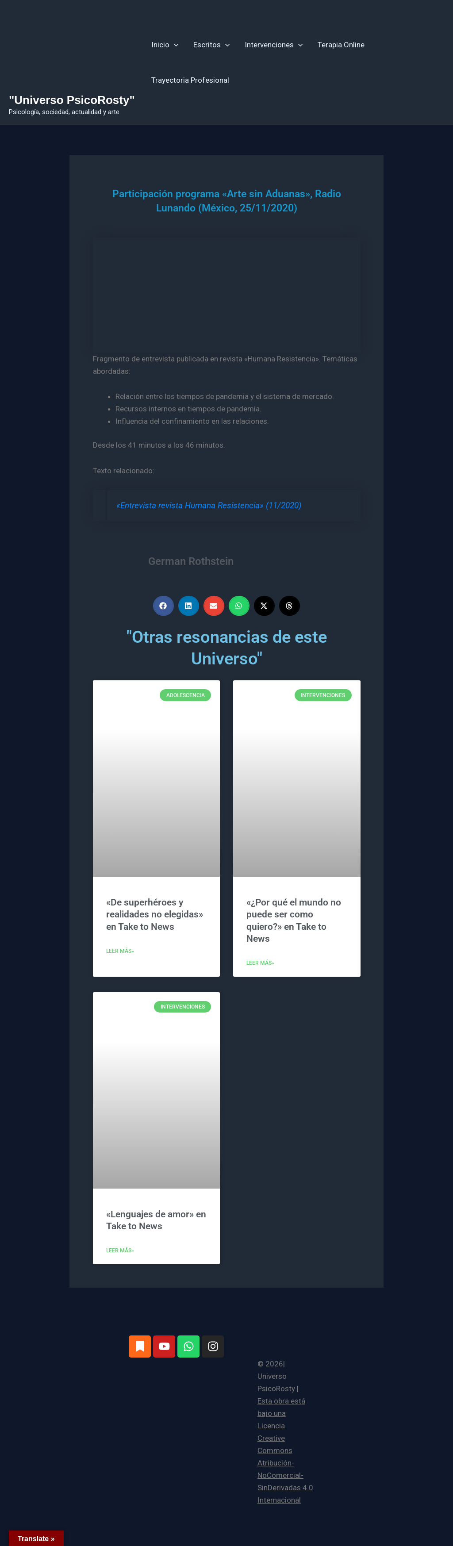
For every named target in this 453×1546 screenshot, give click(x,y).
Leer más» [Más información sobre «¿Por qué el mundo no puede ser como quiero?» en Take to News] (260, 963)
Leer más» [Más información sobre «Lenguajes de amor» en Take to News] (120, 1250)
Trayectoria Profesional (190, 80)
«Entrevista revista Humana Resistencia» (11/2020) (208, 505)
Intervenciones (274, 44)
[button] (173, 44)
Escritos (211, 44)
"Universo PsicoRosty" (72, 100)
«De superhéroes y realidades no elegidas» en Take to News (154, 914)
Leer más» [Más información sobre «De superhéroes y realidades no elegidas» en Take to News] (120, 951)
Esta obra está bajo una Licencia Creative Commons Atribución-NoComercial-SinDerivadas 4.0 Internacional (285, 1450)
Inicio (164, 44)
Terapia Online (341, 44)
